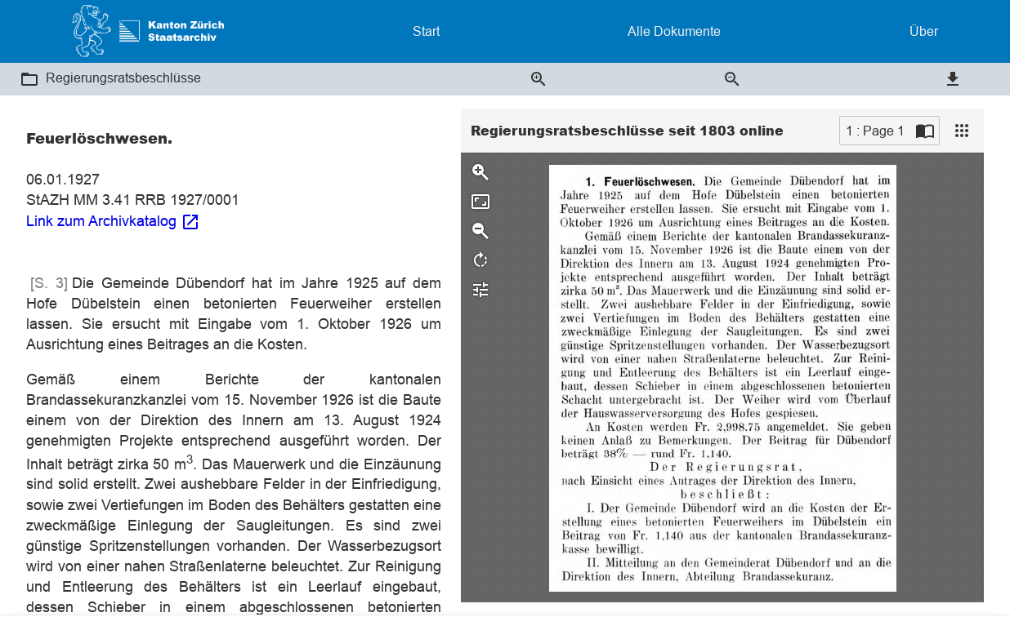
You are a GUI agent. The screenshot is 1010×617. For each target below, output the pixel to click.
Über (923, 31)
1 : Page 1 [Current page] (875, 130)
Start (426, 31)
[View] (962, 130)
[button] (29, 79)
